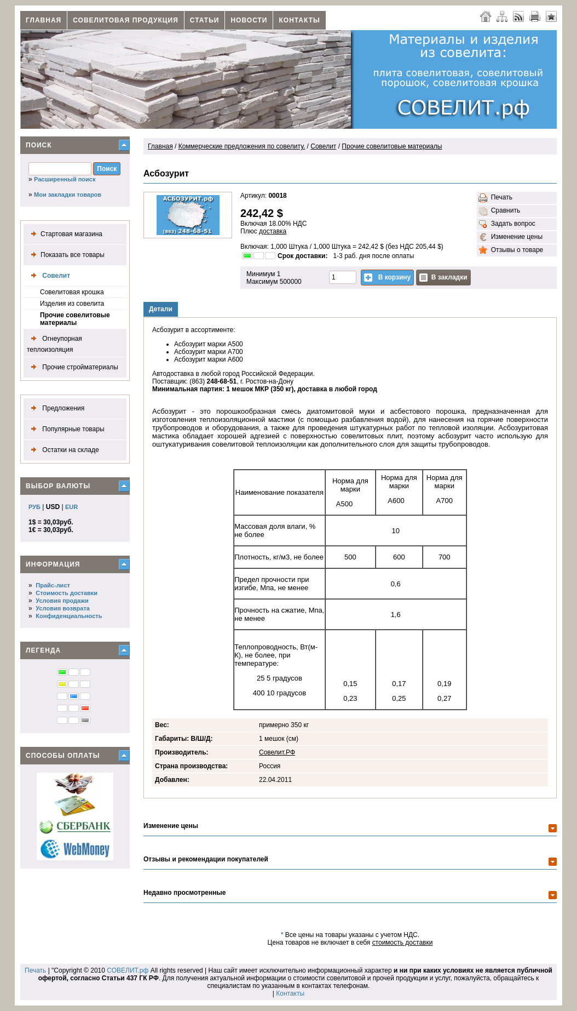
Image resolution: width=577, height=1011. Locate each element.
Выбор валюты (58, 486)
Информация (53, 564)
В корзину (387, 277)
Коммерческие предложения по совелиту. (241, 146)
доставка (272, 231)
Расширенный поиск (64, 179)
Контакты (299, 20)
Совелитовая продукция (125, 20)
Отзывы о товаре (510, 250)
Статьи (205, 20)
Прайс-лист (53, 585)
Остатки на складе (63, 450)
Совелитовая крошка (72, 292)
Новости (248, 20)
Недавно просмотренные (184, 892)
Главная (43, 20)
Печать (495, 197)
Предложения (55, 408)
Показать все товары (66, 255)
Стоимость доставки (66, 593)
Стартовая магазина (64, 234)
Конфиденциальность (69, 616)
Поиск (39, 145)
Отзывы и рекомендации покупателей (205, 859)
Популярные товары (66, 429)
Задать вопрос (506, 224)
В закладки (443, 277)
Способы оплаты (63, 755)
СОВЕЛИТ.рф (127, 970)
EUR (71, 507)
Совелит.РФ (277, 752)
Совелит (48, 276)
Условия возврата (63, 608)
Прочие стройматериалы (72, 367)
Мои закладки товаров (67, 194)
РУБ (34, 507)
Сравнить (499, 211)
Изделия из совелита (72, 303)
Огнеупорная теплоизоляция (54, 342)
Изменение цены (510, 237)
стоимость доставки (402, 942)
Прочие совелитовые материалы (75, 319)
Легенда (43, 650)
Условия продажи (62, 600)
